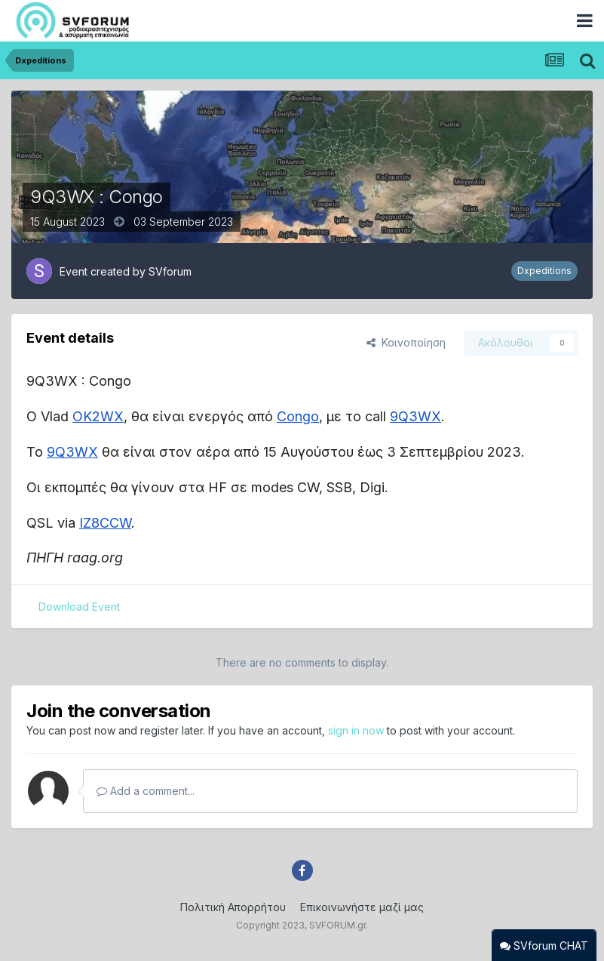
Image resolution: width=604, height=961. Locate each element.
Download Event (79, 606)
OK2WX (98, 416)
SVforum (170, 271)
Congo (298, 416)
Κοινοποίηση (406, 342)
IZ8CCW (105, 523)
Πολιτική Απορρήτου (233, 907)
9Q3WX (415, 416)
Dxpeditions (544, 270)
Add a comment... (146, 790)
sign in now (356, 730)
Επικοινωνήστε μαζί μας (362, 907)
